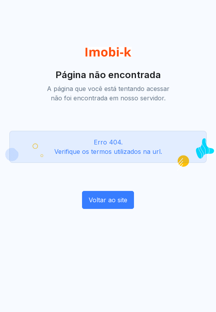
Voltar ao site (108, 200)
